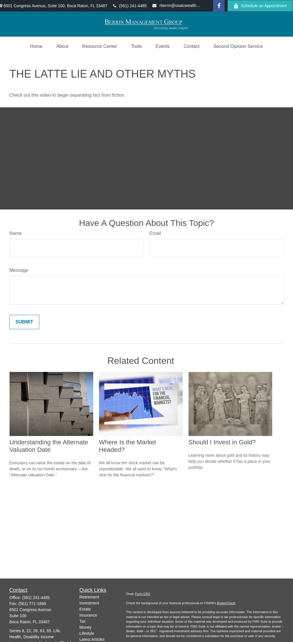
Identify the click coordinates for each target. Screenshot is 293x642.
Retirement (89, 597)
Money (85, 627)
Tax (82, 621)
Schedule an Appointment (260, 5)
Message (19, 270)
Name (16, 233)
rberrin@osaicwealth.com (176, 5)
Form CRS (142, 594)
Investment (89, 603)
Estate (85, 609)
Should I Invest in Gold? (222, 442)
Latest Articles (91, 639)
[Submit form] (24, 322)
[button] (36, 46)
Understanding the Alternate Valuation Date (49, 446)
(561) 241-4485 (130, 5)
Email (155, 233)
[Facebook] (219, 6)
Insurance (88, 615)
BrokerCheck (226, 603)
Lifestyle (86, 633)
